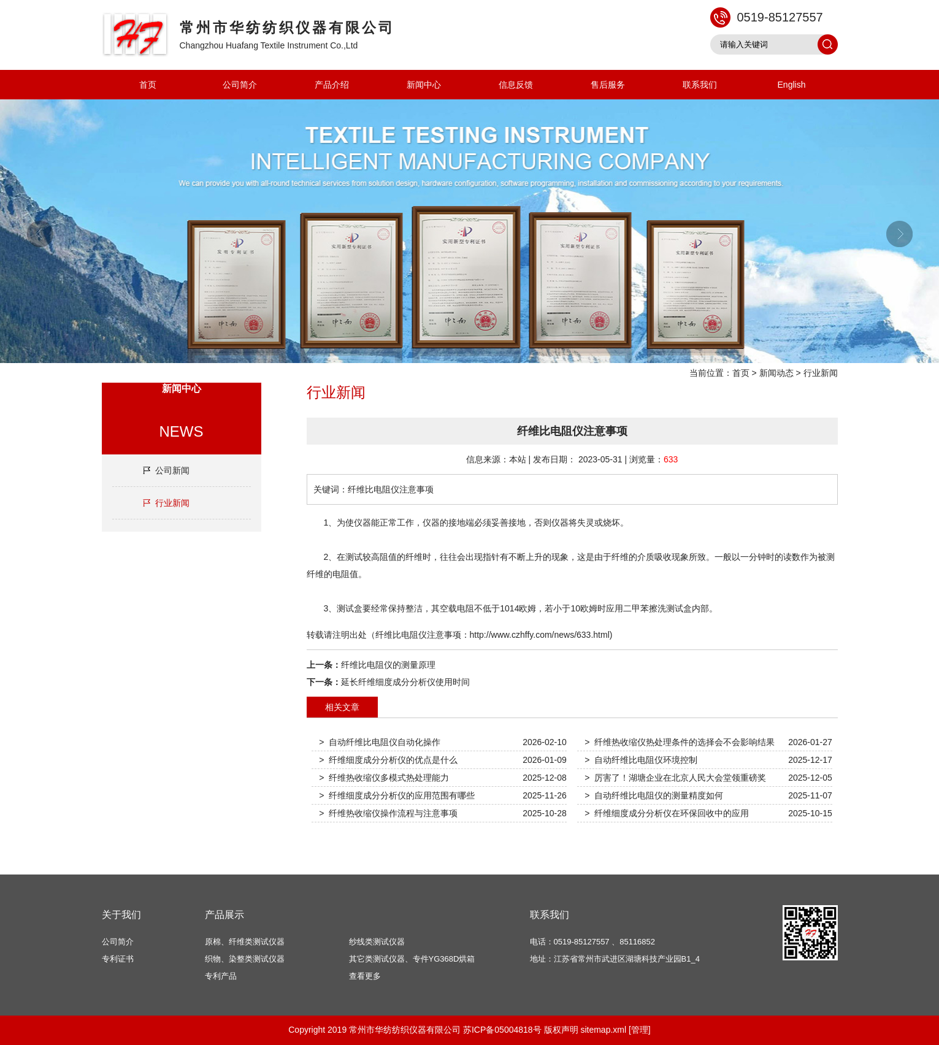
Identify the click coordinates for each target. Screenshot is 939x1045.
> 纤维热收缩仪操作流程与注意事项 (388, 813)
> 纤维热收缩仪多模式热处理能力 (384, 778)
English (792, 85)
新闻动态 (776, 373)
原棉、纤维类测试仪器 (245, 941)
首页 (147, 85)
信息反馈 (516, 85)
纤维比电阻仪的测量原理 (388, 665)
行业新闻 (820, 373)
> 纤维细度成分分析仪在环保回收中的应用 (666, 813)
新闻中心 (424, 85)
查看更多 (365, 976)
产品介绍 (332, 85)
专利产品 (221, 976)
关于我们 (121, 914)
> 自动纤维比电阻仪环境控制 (640, 760)
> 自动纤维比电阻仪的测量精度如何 (653, 795)
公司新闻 (172, 470)
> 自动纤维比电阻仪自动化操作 (379, 742)
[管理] (640, 1030)
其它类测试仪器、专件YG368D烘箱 (412, 958)
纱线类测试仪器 (377, 941)
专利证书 (118, 958)
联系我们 (700, 85)
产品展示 (224, 914)
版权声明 (561, 1030)
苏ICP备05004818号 (502, 1030)
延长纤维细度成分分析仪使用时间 (405, 682)
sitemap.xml (603, 1030)
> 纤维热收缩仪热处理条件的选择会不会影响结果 (679, 742)
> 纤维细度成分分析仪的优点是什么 (388, 760)
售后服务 (608, 85)
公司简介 (240, 85)
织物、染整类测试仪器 (245, 958)
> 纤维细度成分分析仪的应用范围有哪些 (397, 795)
